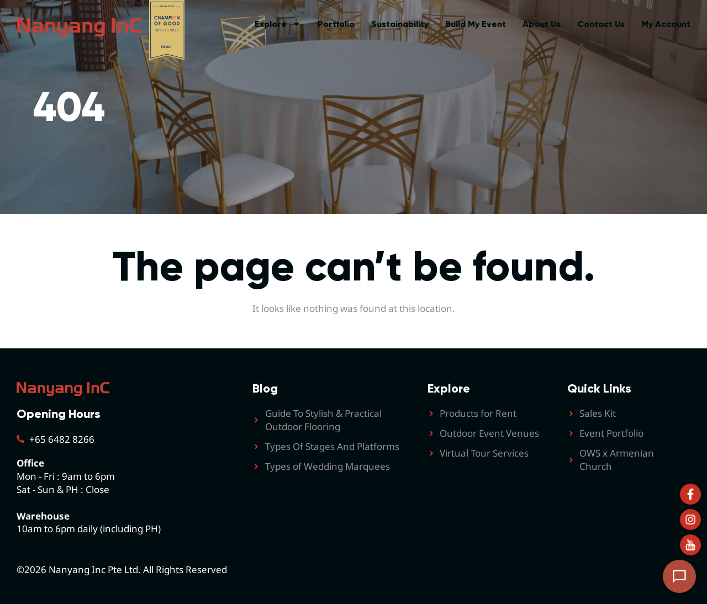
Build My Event (475, 24)
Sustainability (400, 24)
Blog (265, 388)
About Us (542, 24)
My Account (665, 24)
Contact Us (601, 24)
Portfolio (336, 24)
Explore (278, 24)
